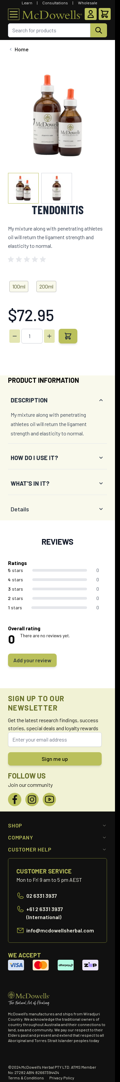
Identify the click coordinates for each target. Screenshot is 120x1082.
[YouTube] (49, 799)
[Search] (98, 30)
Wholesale (87, 2)
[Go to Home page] (52, 14)
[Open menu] (13, 14)
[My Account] (91, 14)
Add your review (32, 660)
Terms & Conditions (26, 1077)
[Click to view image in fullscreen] (57, 115)
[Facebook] (14, 799)
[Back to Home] (18, 49)
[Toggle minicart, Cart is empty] (105, 14)
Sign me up (55, 759)
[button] (28, 260)
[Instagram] (32, 799)
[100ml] (19, 285)
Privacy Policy (61, 1077)
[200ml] (46, 285)
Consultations (55, 2)
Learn (27, 2)
